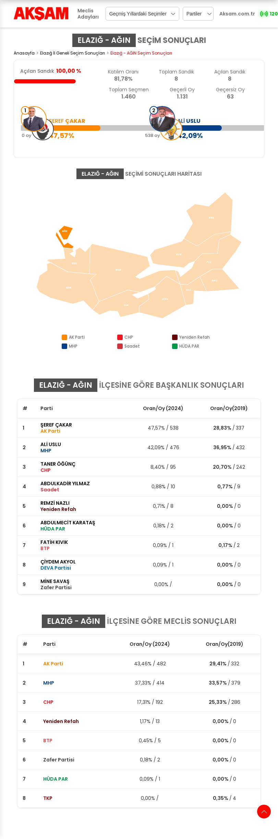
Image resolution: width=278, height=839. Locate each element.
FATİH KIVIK (54, 542)
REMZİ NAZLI (55, 503)
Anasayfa (24, 53)
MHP (48, 682)
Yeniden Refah (61, 721)
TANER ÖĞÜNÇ (57, 464)
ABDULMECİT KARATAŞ (67, 522)
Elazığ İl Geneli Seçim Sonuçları (72, 53)
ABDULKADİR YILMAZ (65, 483)
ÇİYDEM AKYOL (58, 561)
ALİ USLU (50, 444)
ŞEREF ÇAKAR (56, 424)
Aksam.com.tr (237, 14)
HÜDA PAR (55, 779)
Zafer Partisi (58, 759)
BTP (47, 740)
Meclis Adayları (88, 14)
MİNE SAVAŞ (55, 581)
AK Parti (53, 663)
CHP (48, 702)
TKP (47, 798)
